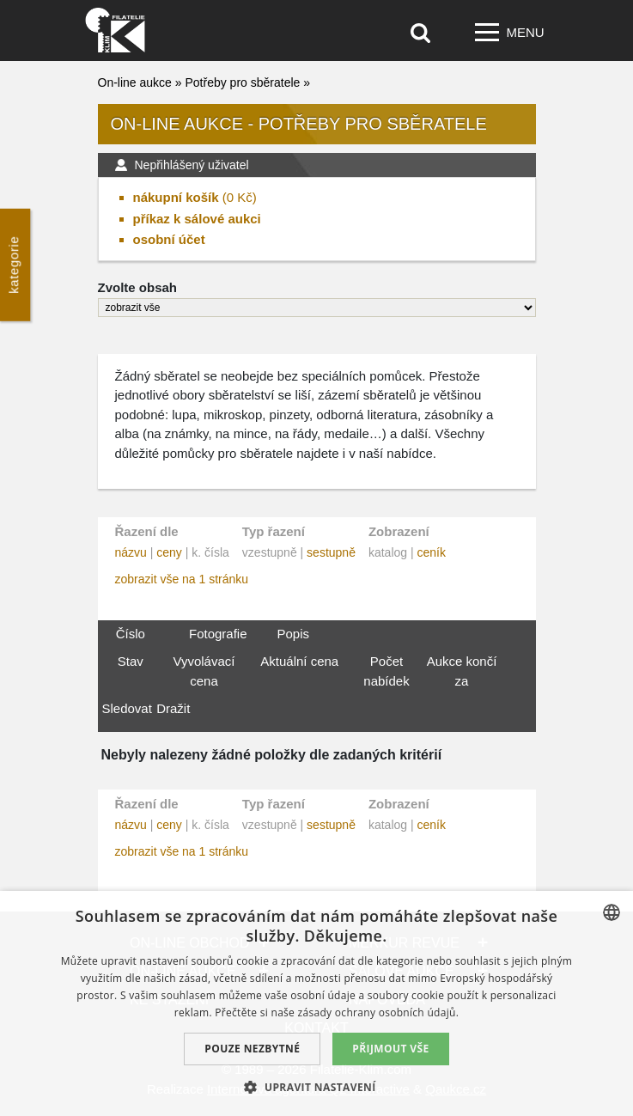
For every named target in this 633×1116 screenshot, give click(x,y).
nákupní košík (176, 197)
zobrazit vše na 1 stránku (182, 579)
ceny (169, 552)
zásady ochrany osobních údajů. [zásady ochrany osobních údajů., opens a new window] (379, 1012)
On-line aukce (135, 82)
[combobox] (611, 912)
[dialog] (316, 1003)
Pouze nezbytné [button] (252, 1048)
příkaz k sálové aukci (197, 218)
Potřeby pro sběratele (242, 82)
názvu (131, 552)
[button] (316, 1086)
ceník (431, 552)
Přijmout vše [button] (390, 1048)
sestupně (331, 552)
